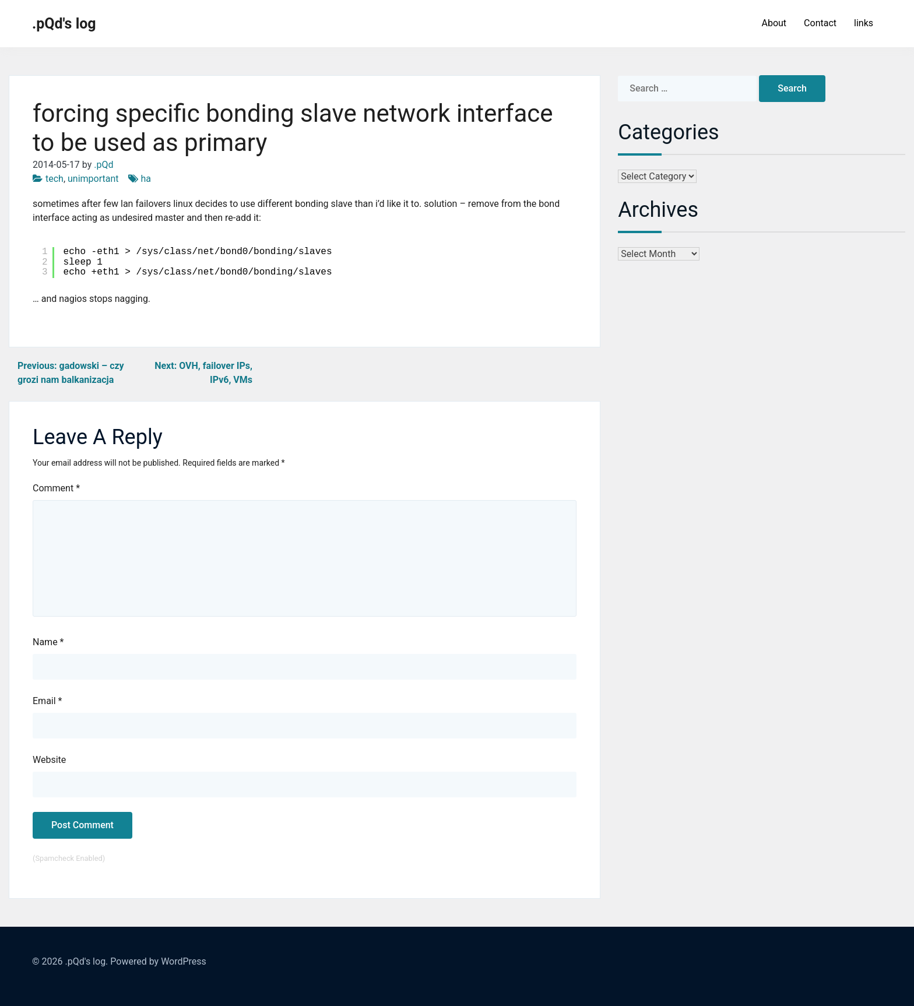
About (773, 23)
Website (49, 759)
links (863, 23)
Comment (56, 488)
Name (48, 642)
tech (54, 178)
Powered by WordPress (158, 961)
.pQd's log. (86, 961)
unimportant (93, 178)
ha (146, 178)
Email (47, 700)
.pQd (103, 164)
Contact (820, 23)
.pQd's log (64, 23)
